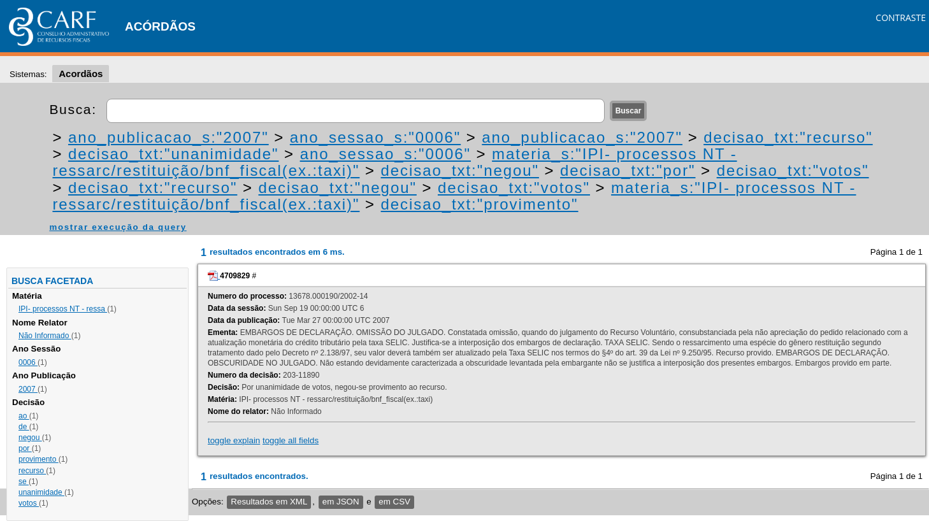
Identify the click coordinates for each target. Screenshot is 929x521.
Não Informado (44, 335)
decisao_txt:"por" (627, 170)
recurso (32, 470)
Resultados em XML (269, 501)
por (25, 448)
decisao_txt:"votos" (793, 170)
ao (23, 415)
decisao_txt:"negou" (460, 170)
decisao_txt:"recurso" (787, 137)
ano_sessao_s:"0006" (375, 137)
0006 (28, 362)
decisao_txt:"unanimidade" (173, 153)
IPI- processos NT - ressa (62, 308)
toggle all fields (291, 440)
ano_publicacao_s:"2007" (168, 137)
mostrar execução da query (117, 227)
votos (28, 503)
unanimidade (41, 492)
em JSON (340, 501)
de (23, 426)
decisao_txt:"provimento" (480, 204)
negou (30, 437)
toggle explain (234, 440)
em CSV (394, 501)
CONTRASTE (900, 17)
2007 (28, 389)
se (23, 481)
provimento (38, 459)
